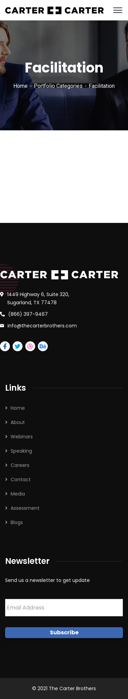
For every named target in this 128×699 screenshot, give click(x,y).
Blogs (17, 522)
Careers (20, 465)
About (18, 422)
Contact (21, 479)
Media (18, 493)
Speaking (21, 451)
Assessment (25, 508)
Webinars (22, 436)
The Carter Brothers (72, 688)
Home (20, 86)
